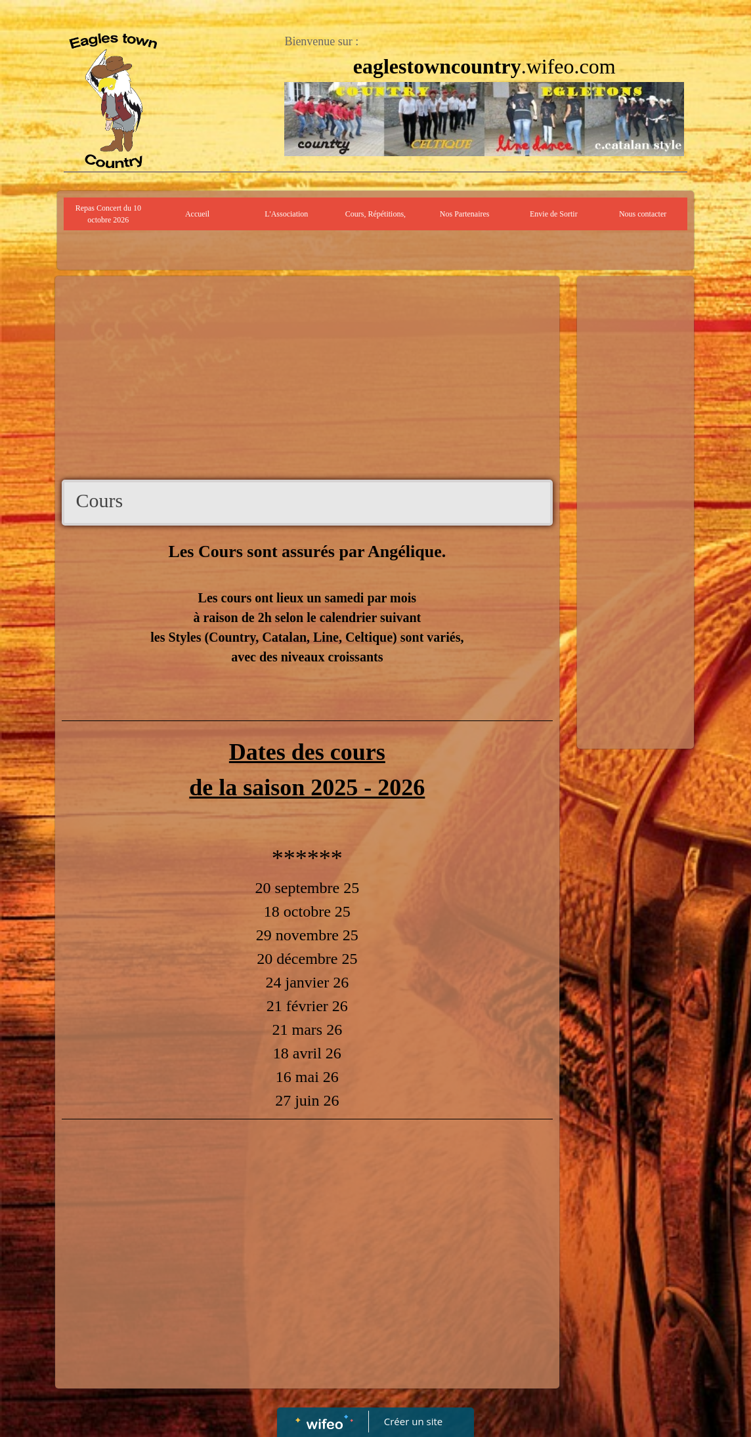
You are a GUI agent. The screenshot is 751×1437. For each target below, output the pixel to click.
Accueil (197, 214)
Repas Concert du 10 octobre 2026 (108, 213)
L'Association (286, 214)
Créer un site (413, 1421)
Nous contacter (642, 214)
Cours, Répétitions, (375, 214)
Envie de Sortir (554, 214)
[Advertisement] (307, 381)
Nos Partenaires (465, 214)
